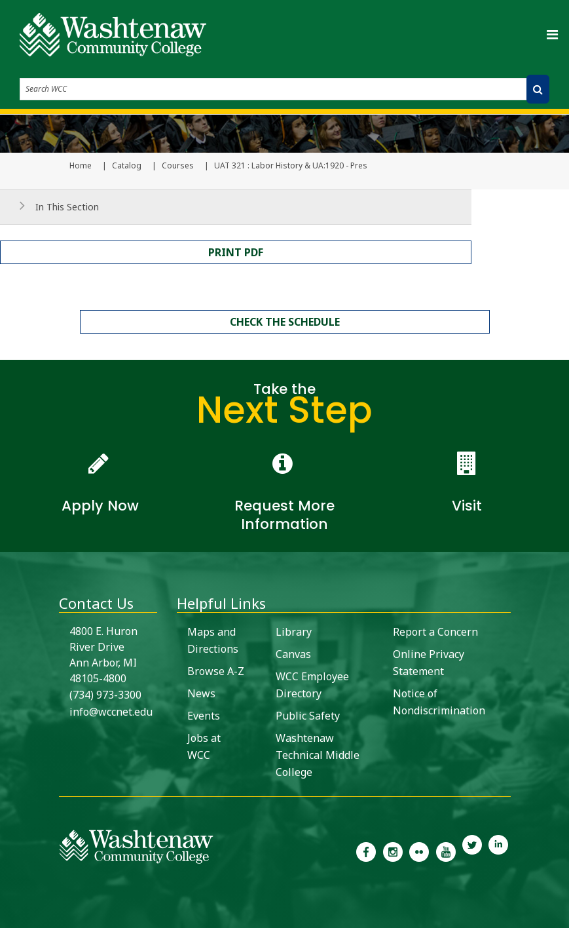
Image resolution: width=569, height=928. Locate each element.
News (201, 693)
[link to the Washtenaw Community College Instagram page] (393, 850)
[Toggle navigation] (552, 34)
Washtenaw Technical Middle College (317, 755)
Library (294, 632)
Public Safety (308, 715)
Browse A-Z (215, 671)
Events (203, 715)
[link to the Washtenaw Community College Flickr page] (419, 850)
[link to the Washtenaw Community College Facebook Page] (366, 850)
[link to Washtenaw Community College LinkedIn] (498, 850)
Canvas (293, 654)
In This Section (67, 207)
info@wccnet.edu (111, 712)
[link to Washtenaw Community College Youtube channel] (445, 850)
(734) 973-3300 (105, 694)
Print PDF (235, 252)
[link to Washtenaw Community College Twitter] (472, 850)
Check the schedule (285, 322)
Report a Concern (435, 632)
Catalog (126, 166)
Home (80, 166)
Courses (178, 166)
